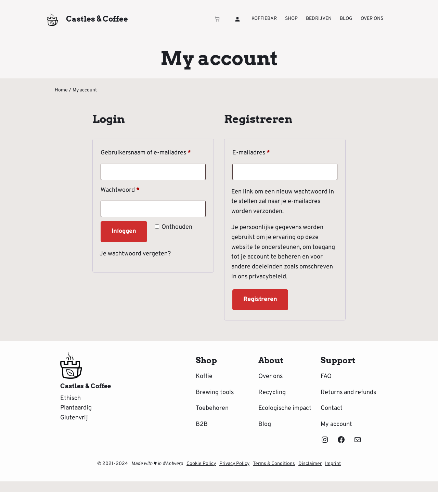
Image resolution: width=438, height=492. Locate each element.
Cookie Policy (201, 464)
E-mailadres (260, 152)
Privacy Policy (234, 464)
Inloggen (124, 231)
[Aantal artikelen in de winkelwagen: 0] (217, 19)
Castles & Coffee (97, 18)
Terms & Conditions (274, 464)
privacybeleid (267, 277)
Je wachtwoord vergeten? (135, 254)
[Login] (237, 19)
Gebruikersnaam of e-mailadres (153, 152)
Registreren (260, 299)
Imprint (333, 464)
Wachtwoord (130, 189)
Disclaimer (310, 464)
